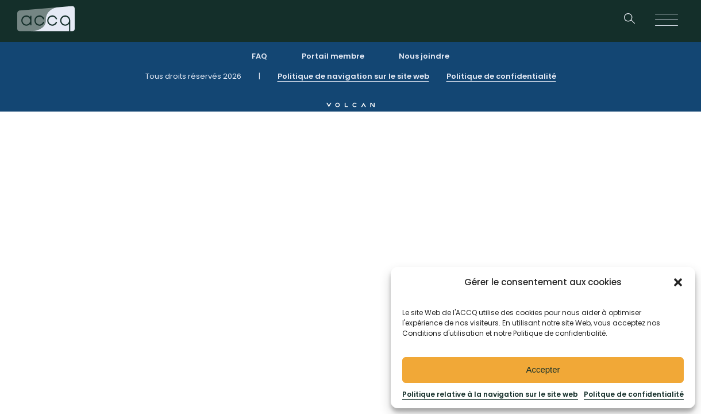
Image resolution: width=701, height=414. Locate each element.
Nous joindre (424, 56)
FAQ (259, 56)
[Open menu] (666, 21)
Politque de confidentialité (634, 394)
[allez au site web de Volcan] (350, 104)
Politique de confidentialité (501, 76)
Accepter (543, 369)
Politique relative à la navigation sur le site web (490, 394)
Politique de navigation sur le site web (353, 76)
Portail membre (333, 56)
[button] (678, 282)
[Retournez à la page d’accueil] (46, 21)
